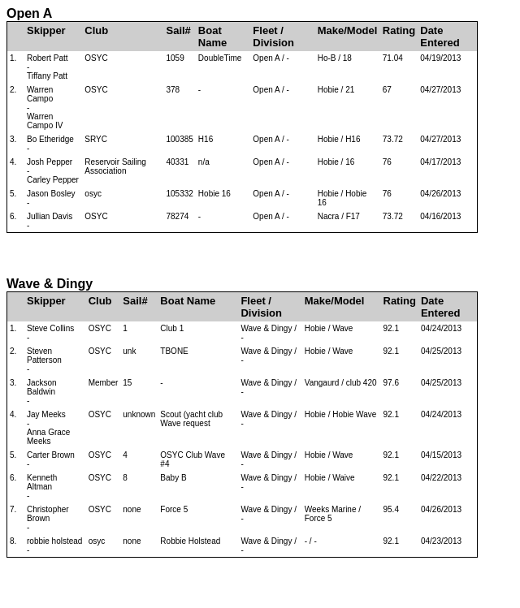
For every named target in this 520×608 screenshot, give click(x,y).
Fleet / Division (273, 36)
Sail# (178, 30)
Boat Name (212, 36)
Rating (399, 30)
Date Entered (439, 36)
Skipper (46, 30)
